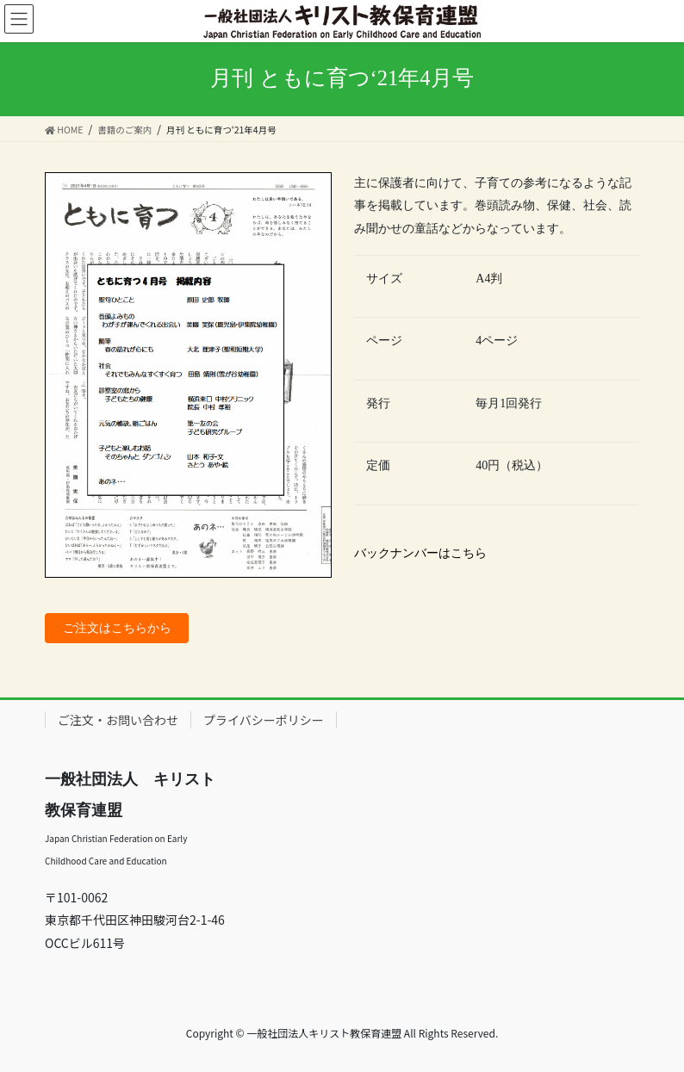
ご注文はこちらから (117, 628)
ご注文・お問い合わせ (118, 719)
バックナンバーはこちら (420, 553)
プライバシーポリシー (263, 719)
